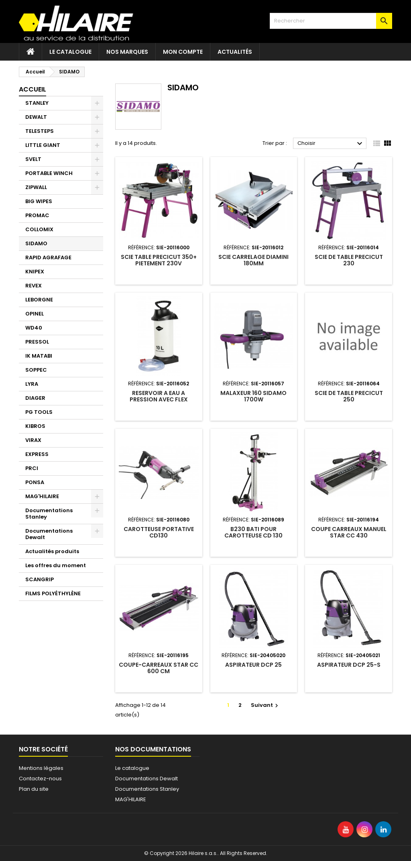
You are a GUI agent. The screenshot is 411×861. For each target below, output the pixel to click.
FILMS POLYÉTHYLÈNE (53, 593)
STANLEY (37, 103)
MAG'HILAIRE (42, 496)
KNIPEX (34, 271)
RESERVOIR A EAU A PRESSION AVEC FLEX (159, 396)
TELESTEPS (39, 131)
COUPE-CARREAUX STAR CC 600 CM (158, 668)
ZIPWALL (36, 187)
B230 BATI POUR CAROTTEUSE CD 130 (253, 532)
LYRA (31, 384)
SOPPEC (36, 370)
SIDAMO (36, 243)
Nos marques (127, 52)
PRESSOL (37, 342)
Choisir (330, 144)
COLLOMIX (39, 229)
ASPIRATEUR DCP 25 (253, 665)
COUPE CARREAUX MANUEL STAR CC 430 (349, 532)
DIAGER (35, 398)
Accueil (32, 89)
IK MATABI (38, 356)
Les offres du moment (55, 565)
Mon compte (183, 52)
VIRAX (33, 440)
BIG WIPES (38, 201)
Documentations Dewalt (49, 534)
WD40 (33, 328)
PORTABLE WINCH (49, 173)
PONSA (34, 482)
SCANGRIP (39, 579)
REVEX (33, 285)
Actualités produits (52, 551)
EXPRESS (37, 454)
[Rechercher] (331, 21)
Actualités (235, 52)
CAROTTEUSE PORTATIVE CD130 (159, 532)
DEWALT (36, 117)
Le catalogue (70, 52)
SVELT (33, 159)
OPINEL (34, 314)
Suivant (265, 705)
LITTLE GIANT (42, 145)
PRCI (31, 468)
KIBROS (35, 426)
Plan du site (34, 789)
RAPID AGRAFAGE (48, 257)
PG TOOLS (39, 412)
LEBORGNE (39, 299)
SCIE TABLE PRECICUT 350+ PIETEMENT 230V (159, 260)
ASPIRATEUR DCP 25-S (348, 665)
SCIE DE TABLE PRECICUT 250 (349, 396)
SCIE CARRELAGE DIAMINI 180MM (253, 260)
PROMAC (37, 215)
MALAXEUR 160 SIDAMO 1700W (253, 396)
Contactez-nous (40, 778)
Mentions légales (41, 768)
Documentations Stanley (49, 514)
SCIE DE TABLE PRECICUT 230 (349, 260)
